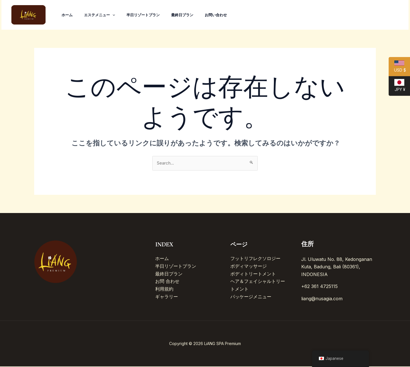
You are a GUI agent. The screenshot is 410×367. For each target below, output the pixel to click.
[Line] (391, 15)
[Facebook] (379, 15)
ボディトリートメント (253, 274)
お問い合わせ (226, 15)
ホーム (68, 15)
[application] (115, 15)
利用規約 (164, 289)
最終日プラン (190, 15)
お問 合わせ (167, 281)
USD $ (397, 68)
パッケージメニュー (250, 296)
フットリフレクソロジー (255, 259)
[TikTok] (353, 15)
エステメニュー (102, 15)
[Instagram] (366, 15)
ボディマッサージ (248, 266)
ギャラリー (166, 296)
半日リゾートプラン (148, 15)
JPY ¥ (397, 87)
